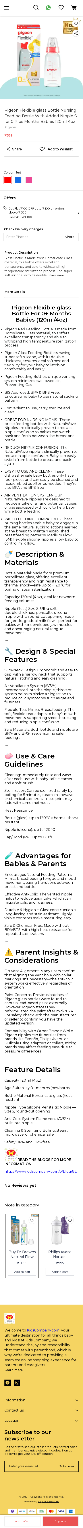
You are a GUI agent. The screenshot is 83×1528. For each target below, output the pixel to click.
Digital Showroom (48, 1501)
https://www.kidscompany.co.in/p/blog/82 (40, 1171)
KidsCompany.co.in (43, 1330)
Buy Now (60, 1521)
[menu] (6, 8)
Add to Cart (22, 1521)
